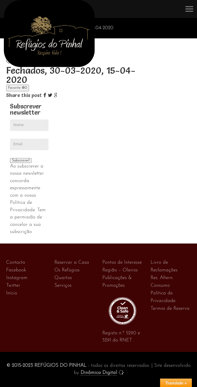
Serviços (63, 285)
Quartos (63, 277)
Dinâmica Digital (99, 372)
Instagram (16, 277)
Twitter (13, 285)
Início (11, 293)
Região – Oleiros (120, 270)
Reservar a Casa (71, 262)
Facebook (16, 270)
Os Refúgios (67, 270)
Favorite (17, 88)
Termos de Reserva (170, 308)
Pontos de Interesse (122, 262)
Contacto (15, 262)
